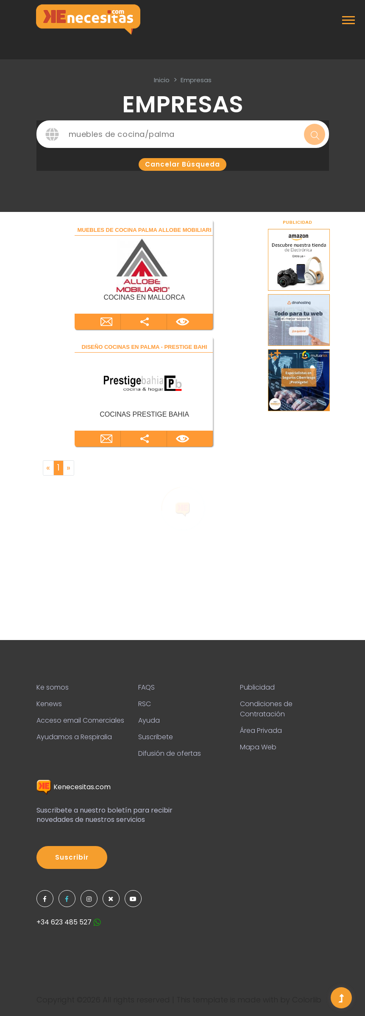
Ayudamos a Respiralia (74, 737)
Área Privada (261, 730)
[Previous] (48, 468)
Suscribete (155, 737)
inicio (162, 79)
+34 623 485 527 (68, 922)
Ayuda (149, 720)
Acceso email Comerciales (80, 720)
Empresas (196, 79)
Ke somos (52, 687)
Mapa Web (258, 747)
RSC (144, 704)
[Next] (68, 468)
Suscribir (72, 857)
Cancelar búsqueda (182, 164)
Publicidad (257, 687)
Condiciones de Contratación (266, 709)
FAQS (146, 687)
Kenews (49, 704)
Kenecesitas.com (73, 787)
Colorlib (306, 999)
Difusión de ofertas (169, 753)
